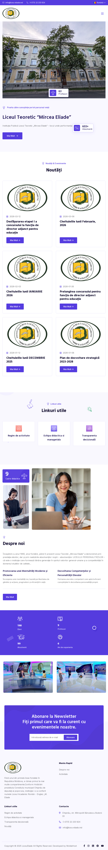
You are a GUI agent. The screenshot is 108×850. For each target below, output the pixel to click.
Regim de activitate (13, 813)
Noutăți (7, 826)
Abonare (70, 737)
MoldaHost (71, 846)
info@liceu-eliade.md (12, 2)
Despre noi (64, 769)
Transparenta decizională (16, 822)
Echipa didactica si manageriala (19, 817)
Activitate (63, 774)
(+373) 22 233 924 (36, 2)
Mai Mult (12, 136)
